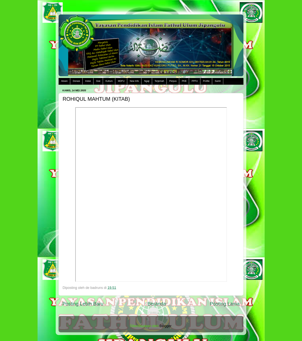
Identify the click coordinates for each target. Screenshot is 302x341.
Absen (64, 81)
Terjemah (159, 81)
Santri (218, 81)
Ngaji (146, 81)
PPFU (195, 81)
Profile (206, 81)
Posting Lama (225, 303)
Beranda (157, 303)
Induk (88, 81)
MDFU (121, 81)
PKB (184, 81)
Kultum (109, 81)
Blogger (165, 326)
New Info (134, 81)
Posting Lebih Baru (82, 303)
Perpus (173, 81)
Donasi (76, 81)
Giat (98, 81)
